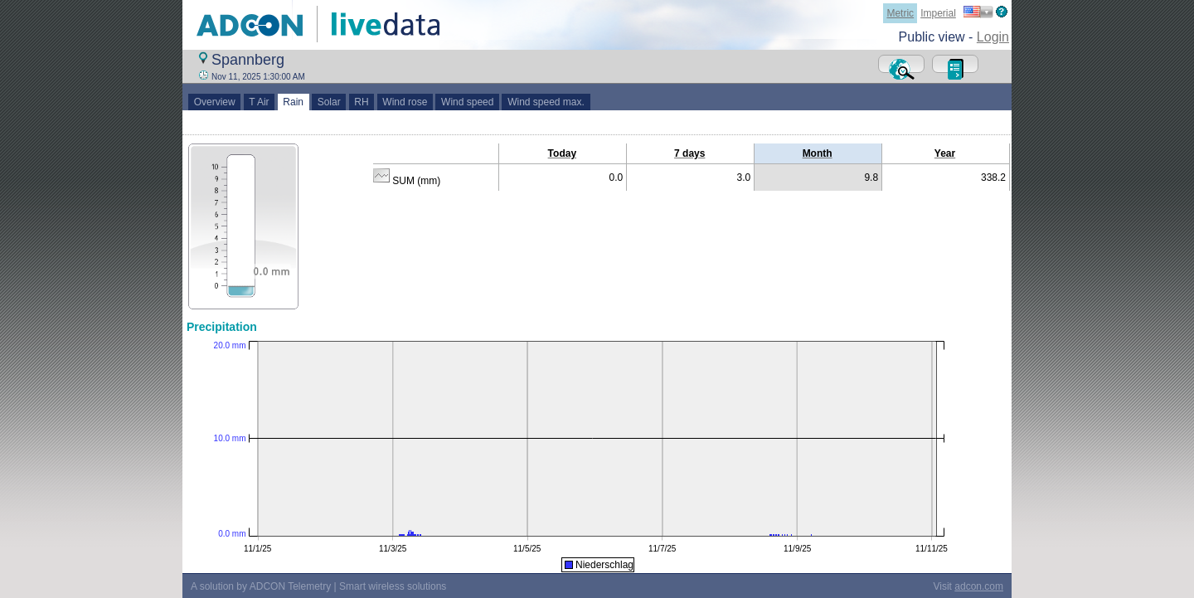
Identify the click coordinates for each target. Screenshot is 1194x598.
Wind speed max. (546, 102)
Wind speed (467, 102)
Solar (329, 102)
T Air (259, 102)
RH (362, 102)
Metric (900, 13)
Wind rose (405, 102)
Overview (214, 102)
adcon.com (978, 586)
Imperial (938, 13)
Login (993, 37)
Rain (293, 102)
